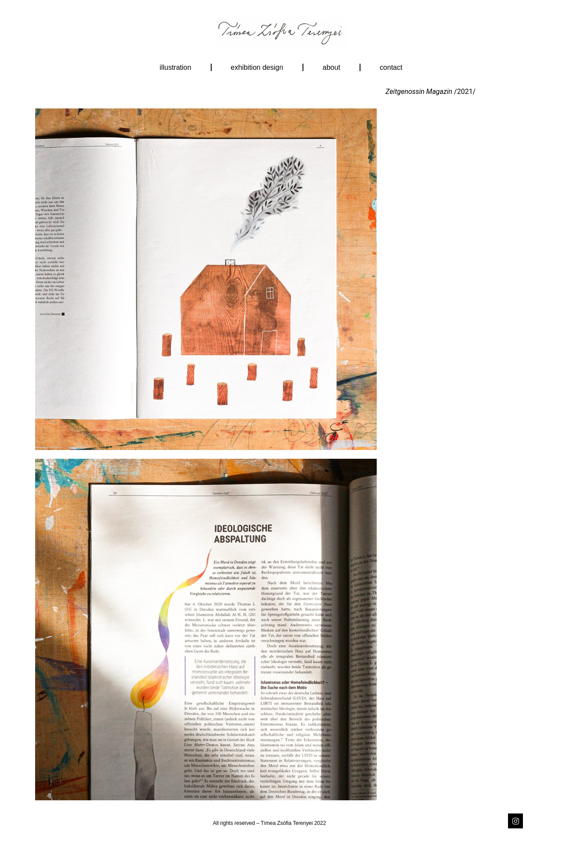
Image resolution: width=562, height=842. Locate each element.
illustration (175, 67)
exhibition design (257, 67)
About (331, 67)
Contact (391, 67)
